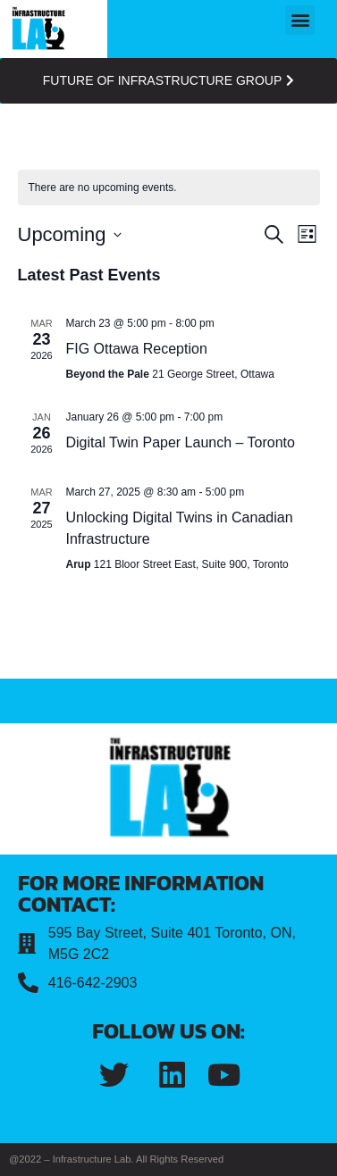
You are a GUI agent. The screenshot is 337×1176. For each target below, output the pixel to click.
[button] (300, 20)
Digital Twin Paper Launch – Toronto (180, 442)
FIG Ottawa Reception (136, 348)
